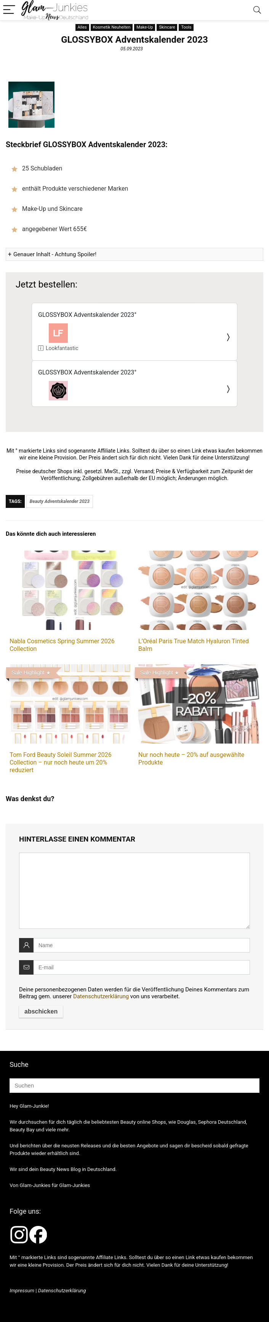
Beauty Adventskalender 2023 (60, 501)
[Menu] (9, 10)
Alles (82, 27)
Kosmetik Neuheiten (112, 27)
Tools (186, 27)
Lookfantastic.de (62, 348)
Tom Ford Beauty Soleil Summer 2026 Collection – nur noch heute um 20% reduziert (61, 762)
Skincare (167, 27)
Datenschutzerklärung (101, 996)
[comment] (134, 891)
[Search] (257, 10)
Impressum (22, 1290)
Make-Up (144, 27)
